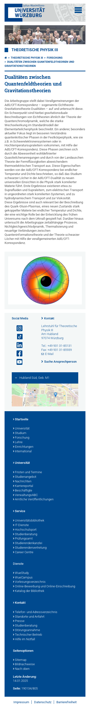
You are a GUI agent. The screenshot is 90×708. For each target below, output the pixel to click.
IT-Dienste (21, 525)
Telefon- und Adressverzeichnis (35, 612)
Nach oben (21, 669)
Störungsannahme (26, 630)
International (22, 451)
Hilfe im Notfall (24, 639)
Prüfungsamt (23, 539)
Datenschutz (42, 702)
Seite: (17, 688)
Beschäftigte (22, 491)
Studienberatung (25, 534)
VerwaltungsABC (25, 495)
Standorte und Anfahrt (28, 617)
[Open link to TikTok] (17, 337)
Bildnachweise (24, 664)
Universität (21, 429)
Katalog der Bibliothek (28, 591)
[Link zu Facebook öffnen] (17, 353)
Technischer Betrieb (27, 635)
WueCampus (23, 578)
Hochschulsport (24, 530)
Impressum (21, 702)
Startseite (20, 419)
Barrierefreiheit (66, 702)
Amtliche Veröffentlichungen (33, 499)
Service (19, 511)
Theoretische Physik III (35, 50)
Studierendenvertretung (30, 548)
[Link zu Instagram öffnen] (17, 328)
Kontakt (49, 318)
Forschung (55, 57)
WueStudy (21, 573)
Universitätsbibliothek (28, 521)
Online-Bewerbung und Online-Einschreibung (44, 586)
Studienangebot (24, 477)
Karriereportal (23, 486)
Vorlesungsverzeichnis (29, 582)
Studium (19, 433)
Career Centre (23, 552)
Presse (18, 621)
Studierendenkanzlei (27, 543)
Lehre (18, 442)
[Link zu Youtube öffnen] (17, 362)
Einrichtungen (23, 447)
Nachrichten (22, 481)
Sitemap (19, 660)
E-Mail (49, 354)
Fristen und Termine (27, 472)
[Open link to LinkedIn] (17, 345)
